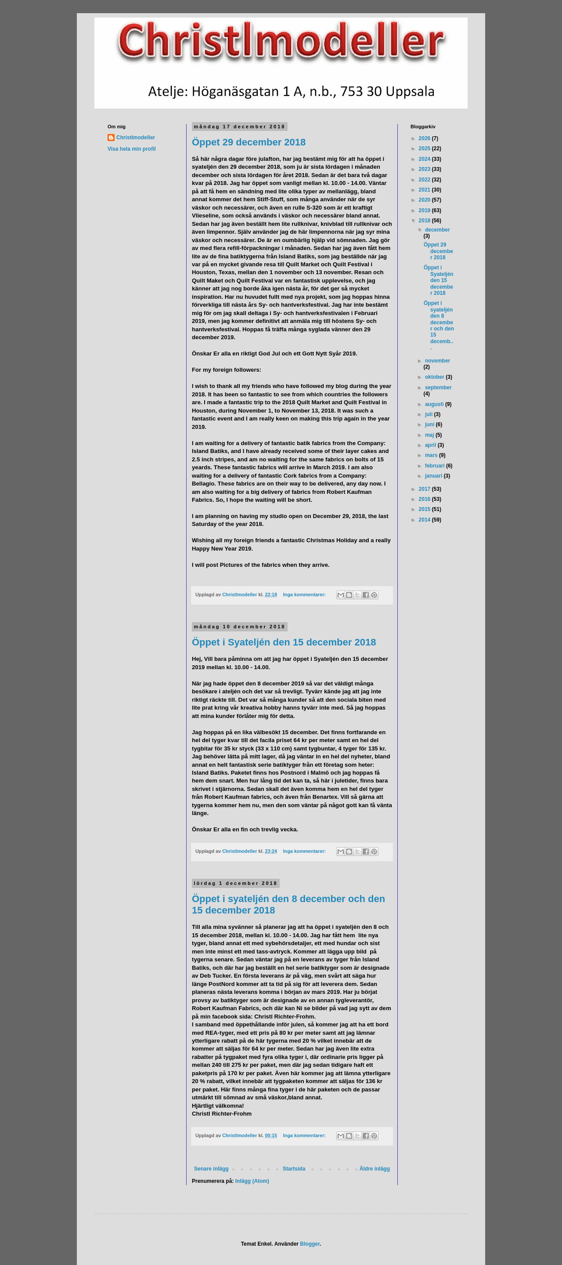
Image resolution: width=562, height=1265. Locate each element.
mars (432, 455)
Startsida (294, 1169)
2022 (425, 180)
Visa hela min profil (132, 149)
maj (430, 435)
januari (434, 476)
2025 (425, 148)
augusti (435, 404)
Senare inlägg (211, 1169)
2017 (425, 489)
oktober (435, 377)
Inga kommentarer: (305, 594)
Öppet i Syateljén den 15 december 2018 (284, 642)
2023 (425, 169)
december (437, 230)
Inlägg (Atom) (252, 1181)
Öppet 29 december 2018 (249, 142)
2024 (425, 159)
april (431, 445)
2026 (425, 138)
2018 (425, 220)
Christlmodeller (135, 137)
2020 (425, 200)
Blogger (310, 1244)
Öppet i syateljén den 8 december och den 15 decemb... (439, 325)
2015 (425, 509)
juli (429, 414)
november (437, 361)
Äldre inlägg (375, 1169)
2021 (425, 190)
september (438, 387)
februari (435, 466)
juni (430, 424)
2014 (425, 520)
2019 (425, 210)
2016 (425, 499)
